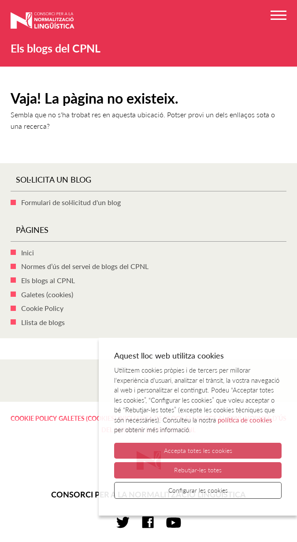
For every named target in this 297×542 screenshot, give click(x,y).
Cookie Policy (42, 308)
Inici (27, 252)
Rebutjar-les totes (198, 470)
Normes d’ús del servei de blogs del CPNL (84, 266)
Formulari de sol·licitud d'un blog (71, 202)
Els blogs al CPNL (48, 280)
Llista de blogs (43, 322)
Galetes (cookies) (47, 294)
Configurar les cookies (198, 490)
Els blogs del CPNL (55, 48)
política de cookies (245, 420)
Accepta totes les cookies (198, 450)
